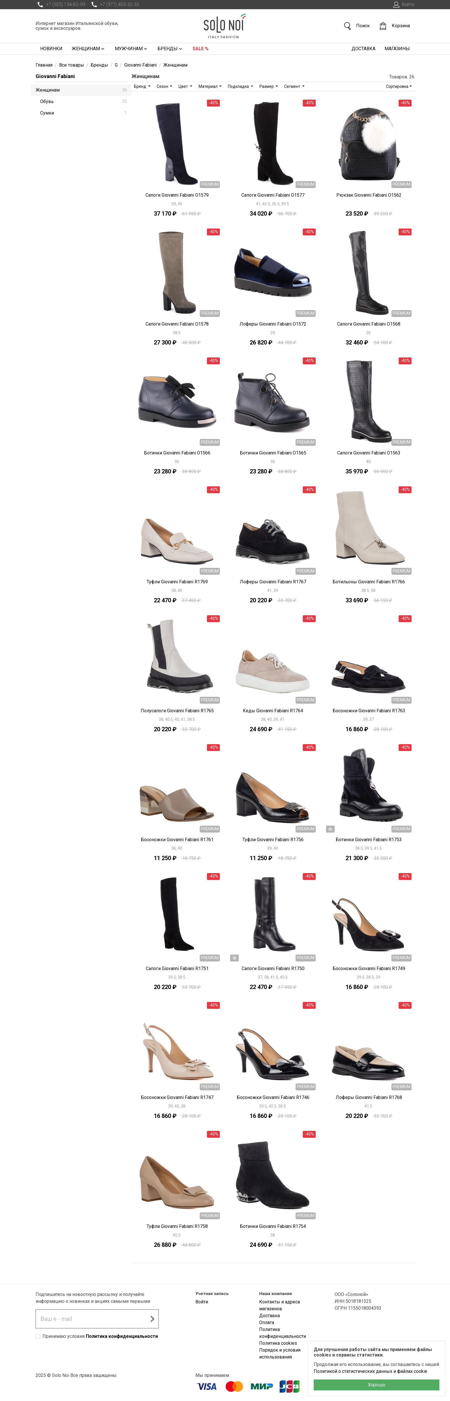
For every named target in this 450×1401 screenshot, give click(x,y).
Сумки (83, 113)
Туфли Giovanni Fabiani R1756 (273, 839)
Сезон (163, 86)
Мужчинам (131, 49)
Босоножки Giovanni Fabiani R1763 (369, 710)
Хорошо (376, 1385)
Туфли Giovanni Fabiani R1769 (177, 582)
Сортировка (397, 86)
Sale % (201, 48)
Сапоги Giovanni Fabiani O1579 (177, 195)
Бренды (170, 49)
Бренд (140, 86)
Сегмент (292, 86)
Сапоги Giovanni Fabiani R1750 (273, 968)
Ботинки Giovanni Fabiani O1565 (273, 453)
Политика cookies (278, 1343)
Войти (403, 4)
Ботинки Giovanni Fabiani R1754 (273, 1226)
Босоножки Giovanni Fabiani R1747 (177, 1097)
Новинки (51, 48)
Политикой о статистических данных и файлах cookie (370, 1371)
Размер (267, 86)
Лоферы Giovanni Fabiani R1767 (273, 582)
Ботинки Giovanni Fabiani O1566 (177, 453)
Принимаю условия (100, 1336)
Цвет (184, 86)
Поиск (356, 26)
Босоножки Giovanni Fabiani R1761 (177, 839)
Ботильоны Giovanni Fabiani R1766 (369, 582)
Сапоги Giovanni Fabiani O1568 (368, 324)
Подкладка (239, 86)
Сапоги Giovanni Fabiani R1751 (177, 968)
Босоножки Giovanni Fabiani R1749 (369, 968)
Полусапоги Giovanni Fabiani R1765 (177, 710)
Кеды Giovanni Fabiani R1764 (273, 710)
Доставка (363, 48)
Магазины (397, 48)
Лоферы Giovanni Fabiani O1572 (273, 324)
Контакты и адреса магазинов (279, 1305)
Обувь (83, 101)
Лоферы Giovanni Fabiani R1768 (369, 1097)
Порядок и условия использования (279, 1353)
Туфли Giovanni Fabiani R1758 (177, 1226)
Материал (208, 86)
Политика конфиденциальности (122, 1336)
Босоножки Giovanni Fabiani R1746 (273, 1097)
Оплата (266, 1322)
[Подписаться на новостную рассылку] (152, 1319)
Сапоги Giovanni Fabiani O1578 (177, 324)
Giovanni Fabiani (55, 76)
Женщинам (89, 49)
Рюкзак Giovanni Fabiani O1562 (368, 195)
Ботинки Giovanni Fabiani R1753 (369, 839)
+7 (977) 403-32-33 (114, 4)
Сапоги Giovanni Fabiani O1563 (368, 453)
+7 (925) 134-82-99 (60, 4)
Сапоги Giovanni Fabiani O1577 (272, 195)
